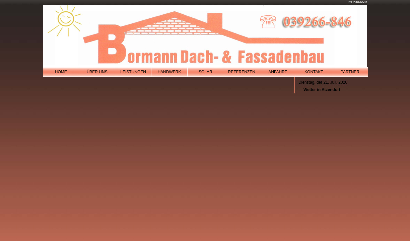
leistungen (133, 72)
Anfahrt (277, 72)
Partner (350, 72)
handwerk (169, 72)
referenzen (241, 72)
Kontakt (313, 72)
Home (61, 72)
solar (205, 72)
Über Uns (97, 72)
